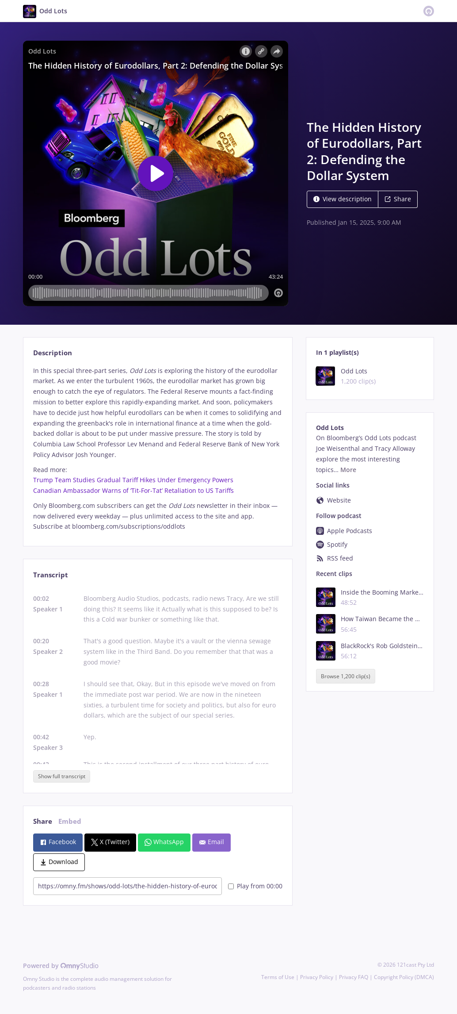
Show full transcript (61, 776)
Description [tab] (52, 352)
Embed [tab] (69, 821)
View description (342, 199)
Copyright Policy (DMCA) (404, 977)
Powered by (61, 965)
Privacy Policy (316, 977)
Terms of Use (277, 977)
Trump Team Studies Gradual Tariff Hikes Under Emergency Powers (133, 480)
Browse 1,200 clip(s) (345, 676)
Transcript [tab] (50, 575)
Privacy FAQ (353, 977)
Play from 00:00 (255, 886)
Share (398, 199)
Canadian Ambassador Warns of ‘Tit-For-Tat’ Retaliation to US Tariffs (133, 490)
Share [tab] (42, 821)
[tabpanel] (157, 448)
